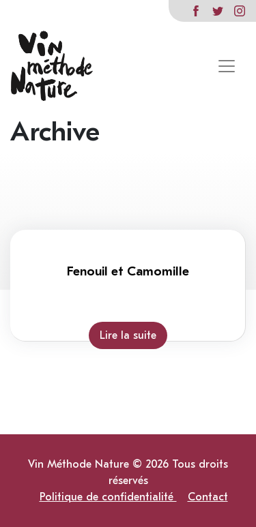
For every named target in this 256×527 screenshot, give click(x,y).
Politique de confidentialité (108, 497)
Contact (208, 497)
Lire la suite (128, 335)
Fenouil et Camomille (128, 271)
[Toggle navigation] (226, 66)
